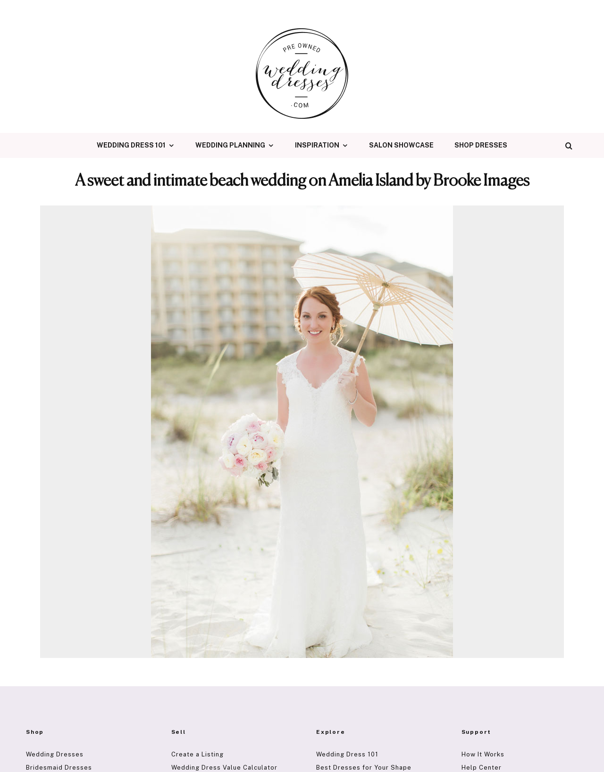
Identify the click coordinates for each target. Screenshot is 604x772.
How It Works (482, 754)
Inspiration (317, 145)
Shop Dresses (480, 145)
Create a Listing (197, 754)
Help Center (481, 767)
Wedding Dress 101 (131, 145)
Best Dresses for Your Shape (363, 767)
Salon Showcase (401, 145)
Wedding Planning (230, 145)
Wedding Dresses (55, 754)
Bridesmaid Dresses (59, 767)
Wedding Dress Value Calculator (224, 767)
